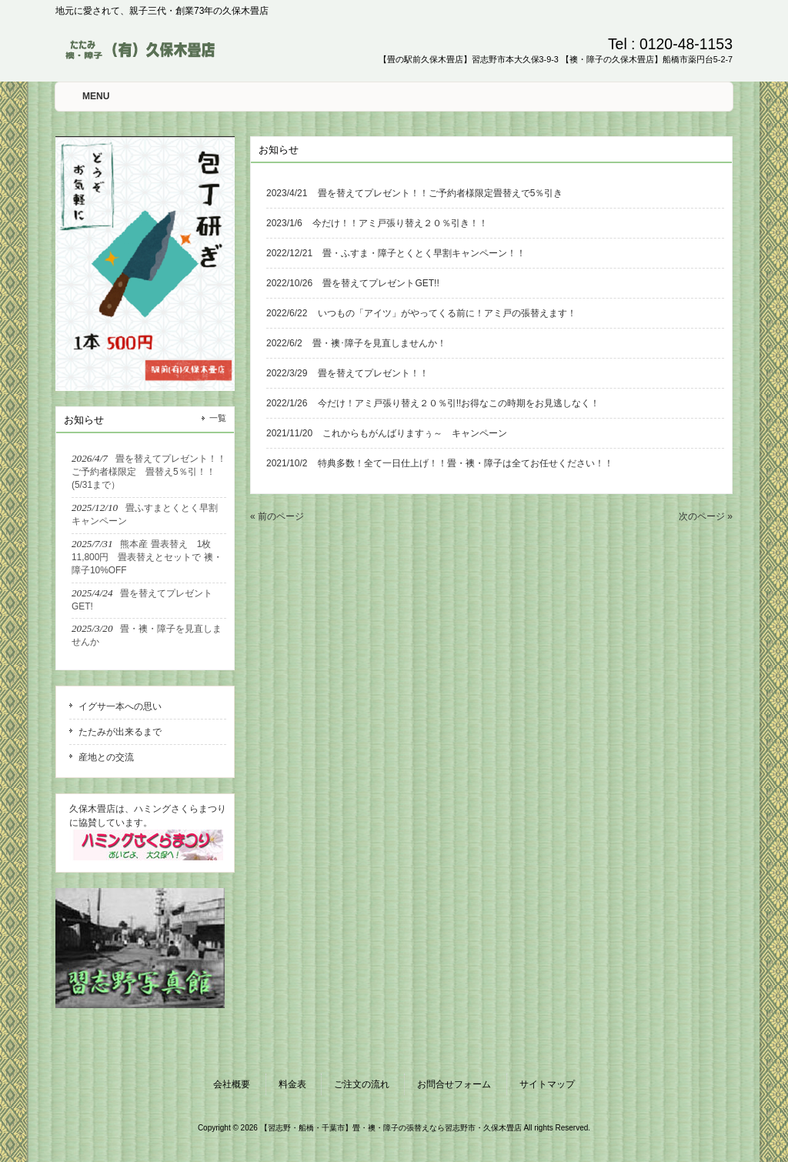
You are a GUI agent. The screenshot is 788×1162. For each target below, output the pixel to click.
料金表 (292, 1084)
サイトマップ (547, 1084)
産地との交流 (106, 757)
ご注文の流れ (361, 1084)
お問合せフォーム (454, 1084)
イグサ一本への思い (120, 706)
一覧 (217, 417)
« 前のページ (277, 516)
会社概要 (231, 1084)
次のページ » (706, 516)
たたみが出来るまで (120, 731)
